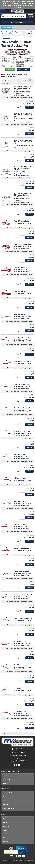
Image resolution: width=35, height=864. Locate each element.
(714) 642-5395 (18, 749)
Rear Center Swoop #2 (22, 408)
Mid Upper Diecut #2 (21, 501)
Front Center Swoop (21, 688)
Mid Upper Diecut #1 (21, 455)
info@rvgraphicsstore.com (18, 755)
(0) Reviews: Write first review (21, 411)
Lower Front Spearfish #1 (23, 548)
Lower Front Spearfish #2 (23, 595)
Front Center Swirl (20, 641)
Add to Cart (29, 401)
